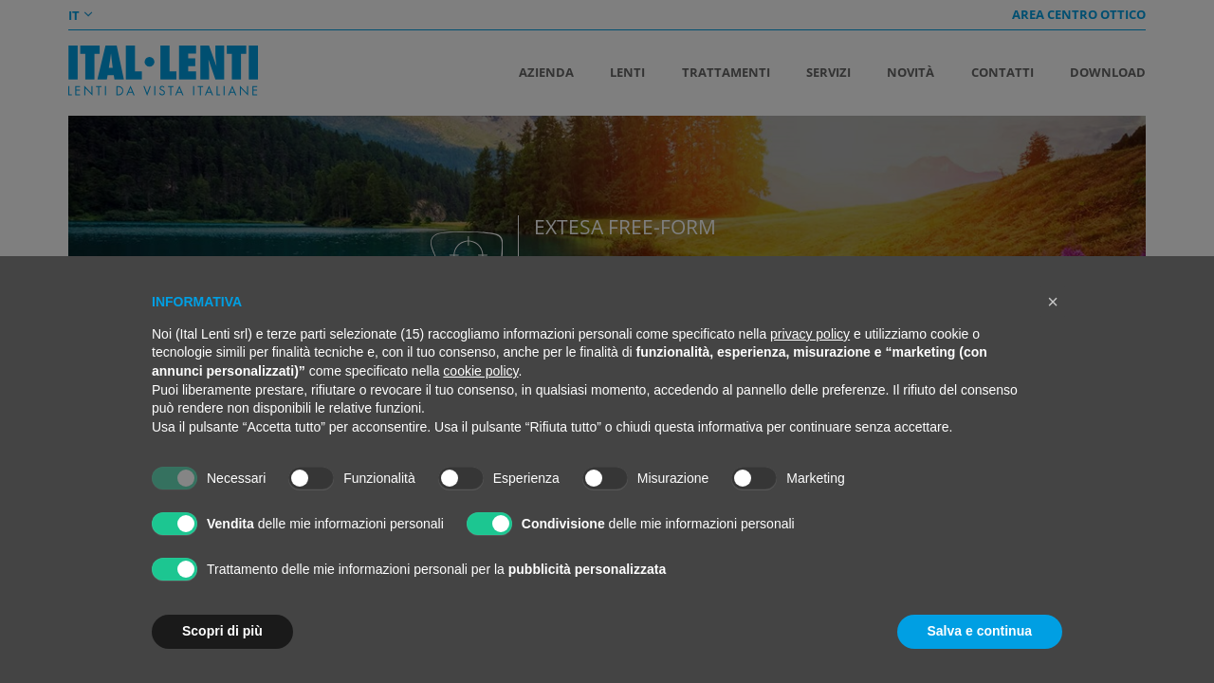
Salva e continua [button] (980, 630)
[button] (1053, 301)
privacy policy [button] (810, 334)
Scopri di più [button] (222, 630)
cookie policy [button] (480, 370)
